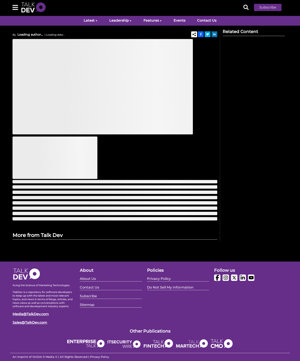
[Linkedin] (214, 34)
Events (179, 20)
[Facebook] (201, 34)
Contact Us (206, 20)
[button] (271, 7)
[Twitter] (207, 34)
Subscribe (267, 7)
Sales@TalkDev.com (30, 323)
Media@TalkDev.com (31, 314)
